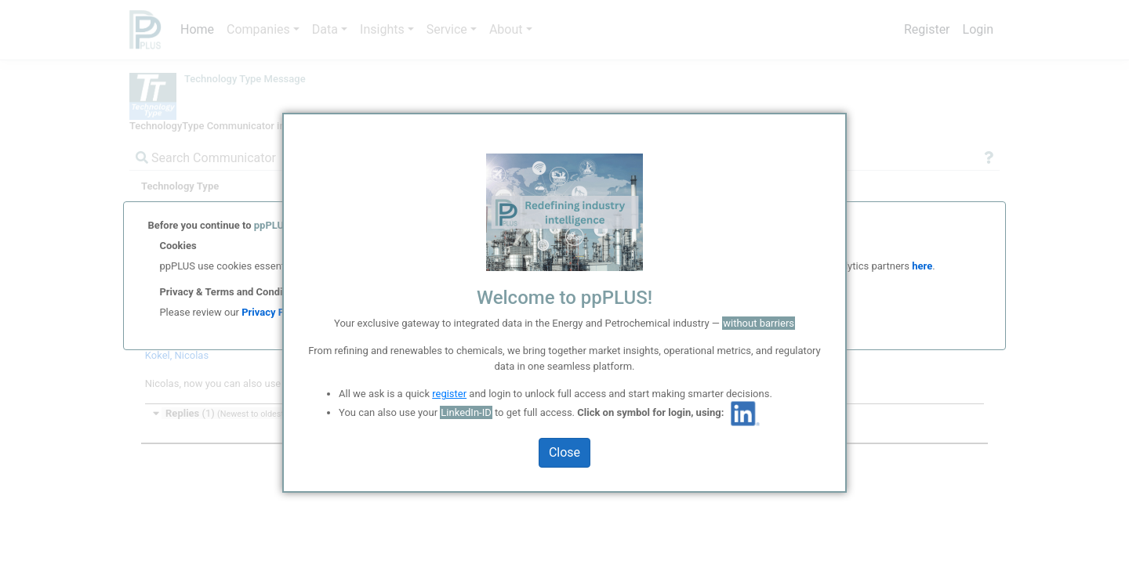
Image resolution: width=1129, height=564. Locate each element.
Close (564, 452)
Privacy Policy (273, 322)
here (920, 270)
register (449, 394)
